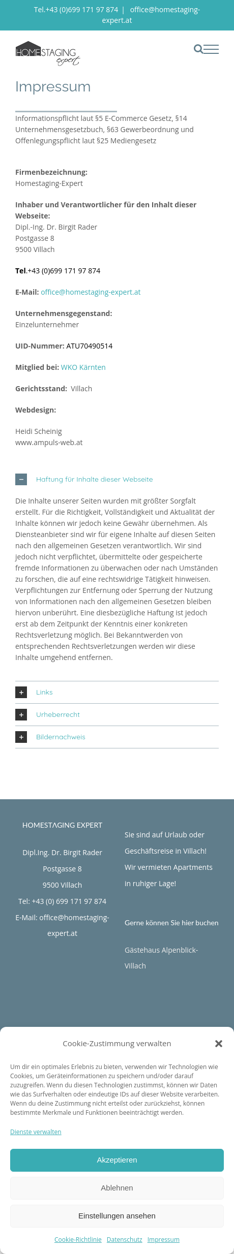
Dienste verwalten (36, 1131)
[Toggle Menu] (211, 49)
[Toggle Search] (198, 49)
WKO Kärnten (83, 367)
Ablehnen (117, 1187)
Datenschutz (124, 1239)
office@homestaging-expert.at (90, 292)
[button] (219, 1044)
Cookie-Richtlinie (78, 1239)
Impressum (164, 1239)
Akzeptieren (117, 1159)
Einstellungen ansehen (117, 1215)
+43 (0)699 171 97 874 (63, 270)
